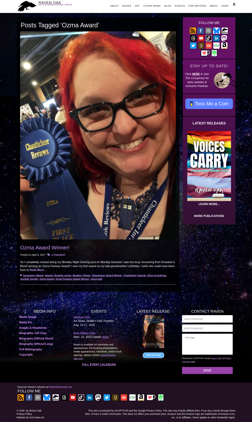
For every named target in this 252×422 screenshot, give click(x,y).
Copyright (26, 354)
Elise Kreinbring (157, 275)
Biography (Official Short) (36, 338)
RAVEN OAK (60, 5)
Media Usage (27, 316)
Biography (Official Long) (36, 343)
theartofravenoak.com (60, 387)
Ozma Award (46, 279)
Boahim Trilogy (81, 275)
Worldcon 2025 (82, 317)
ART (137, 6)
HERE (196, 74)
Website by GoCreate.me (30, 417)
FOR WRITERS (197, 6)
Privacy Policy (216, 358)
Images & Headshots (33, 327)
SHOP (225, 6)
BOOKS (126, 6)
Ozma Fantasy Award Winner (72, 279)
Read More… (38, 269)
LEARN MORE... (209, 204)
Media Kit (25, 322)
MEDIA (214, 6)
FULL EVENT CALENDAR (99, 364)
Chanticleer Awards (134, 275)
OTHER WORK (152, 6)
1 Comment (58, 254)
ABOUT (114, 6)
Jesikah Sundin (29, 279)
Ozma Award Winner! (45, 247)
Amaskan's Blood (33, 275)
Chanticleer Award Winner (107, 275)
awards (49, 275)
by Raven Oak (33, 410)
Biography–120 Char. (33, 333)
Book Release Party (84, 333)
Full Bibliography (30, 349)
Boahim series (63, 275)
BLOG (167, 6)
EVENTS (180, 6)
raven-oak (96, 279)
